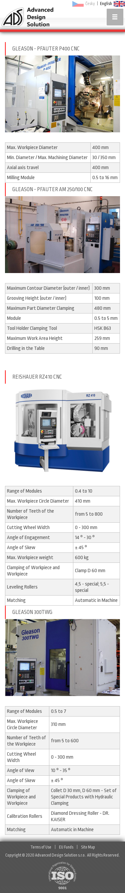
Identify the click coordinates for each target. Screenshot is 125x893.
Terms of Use (40, 847)
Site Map (88, 847)
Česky (90, 3)
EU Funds (66, 847)
